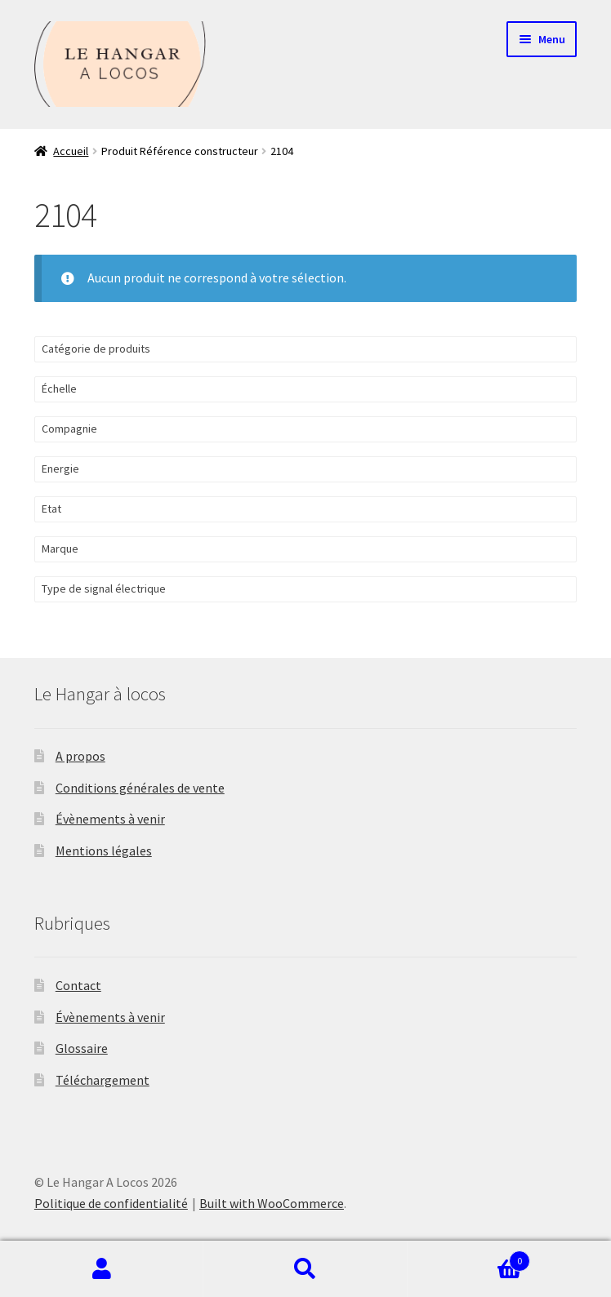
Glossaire (82, 1048)
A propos (80, 756)
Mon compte (101, 1269)
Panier (469, 1257)
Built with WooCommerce (271, 1203)
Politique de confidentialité (111, 1203)
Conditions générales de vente (140, 788)
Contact (78, 985)
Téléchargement (102, 1080)
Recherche (305, 1269)
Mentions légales (104, 850)
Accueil (70, 151)
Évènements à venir (110, 819)
